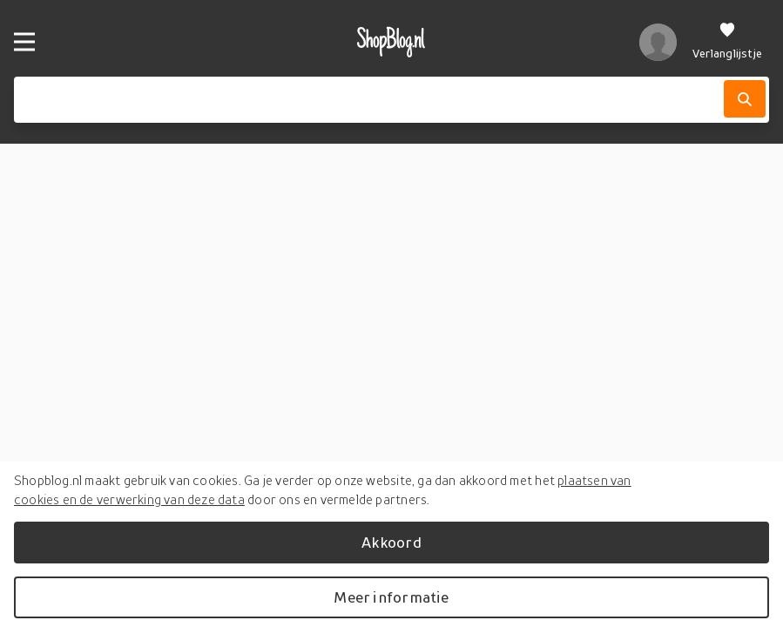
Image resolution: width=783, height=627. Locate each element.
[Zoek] (745, 99)
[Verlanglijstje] (727, 42)
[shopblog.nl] (391, 41)
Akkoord (391, 542)
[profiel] (658, 42)
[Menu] (24, 41)
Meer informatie (391, 597)
